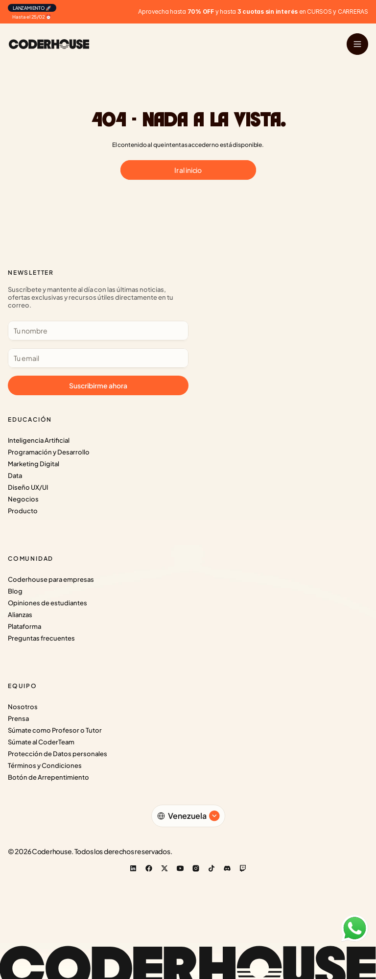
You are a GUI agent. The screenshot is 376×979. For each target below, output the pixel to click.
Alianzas (20, 615)
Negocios (23, 499)
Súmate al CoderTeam (41, 742)
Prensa (18, 718)
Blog (15, 591)
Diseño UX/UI (28, 487)
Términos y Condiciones (45, 765)
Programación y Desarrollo (49, 452)
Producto (23, 511)
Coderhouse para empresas (51, 579)
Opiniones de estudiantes (47, 603)
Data (15, 475)
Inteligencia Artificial (39, 440)
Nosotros (23, 707)
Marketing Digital (33, 464)
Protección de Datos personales (57, 754)
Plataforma (24, 626)
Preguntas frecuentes (41, 638)
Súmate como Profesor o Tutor (55, 730)
